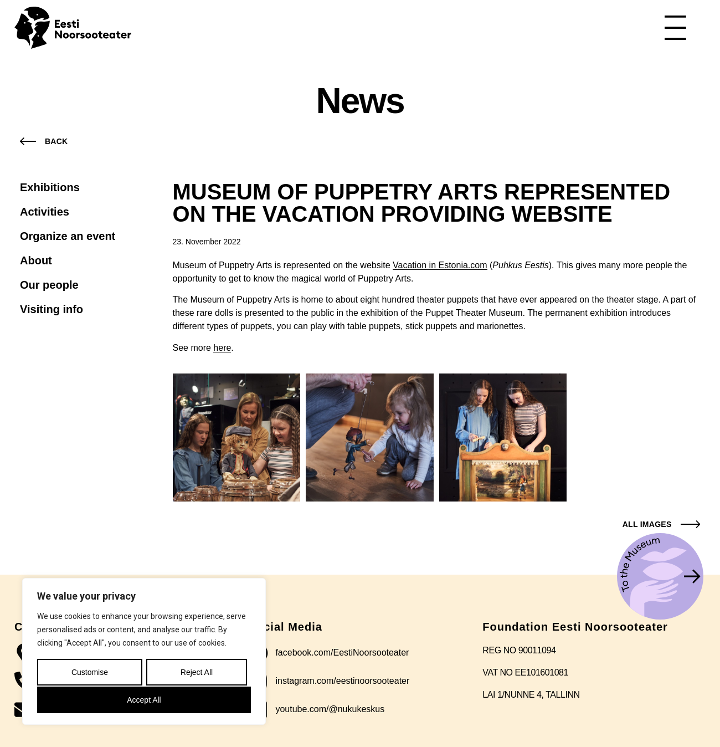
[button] (658, 524)
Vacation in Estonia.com (440, 265)
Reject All (196, 673)
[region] (144, 652)
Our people (49, 285)
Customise (89, 673)
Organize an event (67, 236)
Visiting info (51, 309)
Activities (44, 212)
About (36, 260)
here (222, 347)
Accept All (144, 699)
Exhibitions (50, 187)
